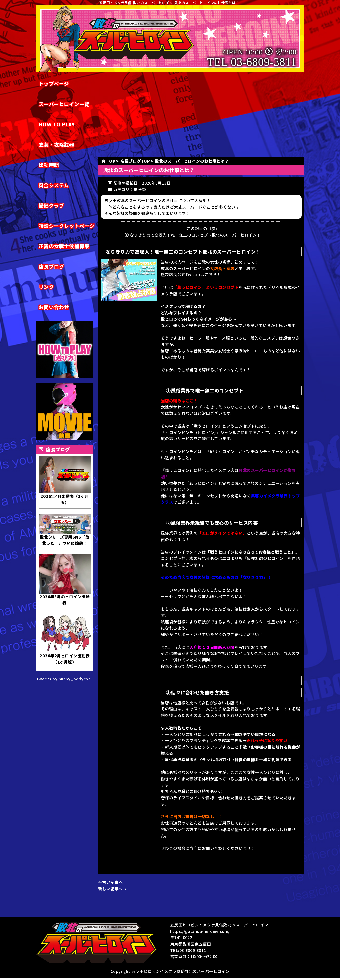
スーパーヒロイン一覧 (64, 104)
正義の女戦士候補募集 (64, 246)
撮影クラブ (51, 205)
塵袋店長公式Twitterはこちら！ (191, 274)
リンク (46, 286)
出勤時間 (49, 164)
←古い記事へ (110, 882)
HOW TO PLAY (57, 124)
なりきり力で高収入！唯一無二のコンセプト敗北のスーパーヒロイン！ (195, 235)
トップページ (54, 83)
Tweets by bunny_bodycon (63, 679)
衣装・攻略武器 (56, 144)
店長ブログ (51, 266)
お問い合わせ (54, 307)
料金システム (54, 185)
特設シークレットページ (67, 225)
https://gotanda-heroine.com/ (200, 931)
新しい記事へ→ (112, 889)
